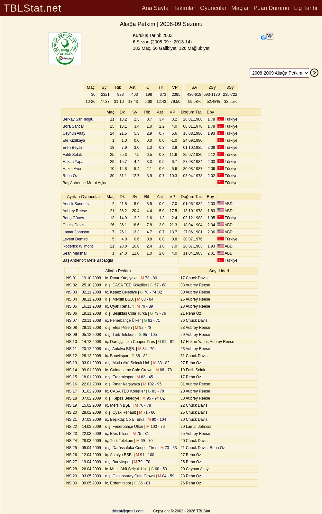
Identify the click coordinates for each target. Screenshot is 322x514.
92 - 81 (166, 341)
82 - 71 (152, 320)
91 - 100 (145, 455)
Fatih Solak (72, 154)
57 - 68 (158, 285)
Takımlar (184, 8)
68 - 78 (164, 370)
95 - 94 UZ (154, 398)
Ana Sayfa (155, 8)
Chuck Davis (73, 225)
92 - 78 (143, 327)
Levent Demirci (75, 239)
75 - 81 (141, 433)
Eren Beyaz (73, 147)
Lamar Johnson (76, 232)
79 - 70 (142, 462)
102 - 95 (152, 384)
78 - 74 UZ (151, 292)
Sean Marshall (75, 253)
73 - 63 (169, 448)
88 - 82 (140, 356)
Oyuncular (213, 8)
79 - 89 (145, 306)
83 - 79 (156, 391)
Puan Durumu (271, 8)
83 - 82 (161, 363)
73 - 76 (158, 313)
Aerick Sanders (76, 204)
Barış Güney (73, 218)
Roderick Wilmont (78, 246)
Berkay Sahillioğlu (78, 119)
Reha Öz (70, 176)
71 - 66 (147, 412)
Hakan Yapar (74, 161)
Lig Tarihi (305, 8)
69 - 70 (144, 440)
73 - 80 (149, 278)
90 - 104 (157, 419)
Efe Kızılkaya (74, 140)
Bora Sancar (73, 126)
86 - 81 (142, 483)
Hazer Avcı (72, 169)
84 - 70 (146, 349)
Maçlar (240, 8)
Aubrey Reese (75, 211)
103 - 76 (155, 426)
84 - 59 (166, 476)
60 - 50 (159, 469)
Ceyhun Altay (74, 133)
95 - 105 (148, 334)
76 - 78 (143, 405)
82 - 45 (145, 377)
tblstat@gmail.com (127, 511)
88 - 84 (145, 299)
